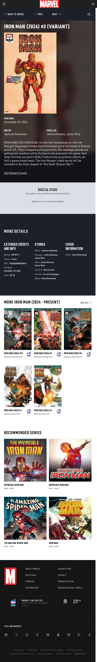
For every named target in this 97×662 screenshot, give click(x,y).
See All (85, 302)
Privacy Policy (31, 650)
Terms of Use (18, 650)
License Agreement (45, 654)
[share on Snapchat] (58, 635)
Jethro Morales (56, 134)
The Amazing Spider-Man (16, 543)
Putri (21, 357)
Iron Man (53, 543)
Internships (32, 588)
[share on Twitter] (16, 635)
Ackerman (7, 357)
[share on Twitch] (79, 635)
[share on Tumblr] (37, 635)
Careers (30, 581)
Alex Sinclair (49, 269)
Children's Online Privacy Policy (21, 654)
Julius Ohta (73, 134)
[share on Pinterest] (68, 635)
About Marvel (32, 569)
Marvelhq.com (66, 581)
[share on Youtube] (47, 635)
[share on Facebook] (6, 635)
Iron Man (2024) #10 (13, 353)
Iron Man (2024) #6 (43, 410)
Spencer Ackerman (15, 134)
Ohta (14, 414)
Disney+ (62, 575)
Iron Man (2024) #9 (43, 353)
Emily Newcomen (48, 278)
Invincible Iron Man (14, 484)
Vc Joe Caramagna (51, 274)
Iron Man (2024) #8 (73, 353)
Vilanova (15, 357)
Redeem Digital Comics (70, 588)
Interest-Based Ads (64, 654)
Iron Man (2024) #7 (13, 410)
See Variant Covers (15, 173)
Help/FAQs (30, 575)
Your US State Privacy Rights (51, 650)
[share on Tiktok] (89, 635)
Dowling (45, 357)
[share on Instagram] (26, 635)
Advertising (64, 569)
